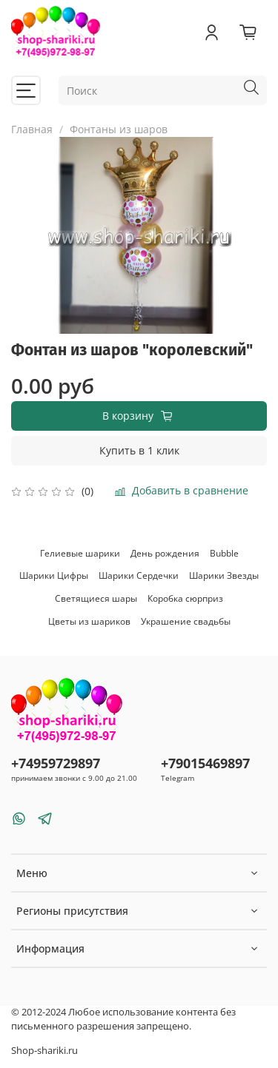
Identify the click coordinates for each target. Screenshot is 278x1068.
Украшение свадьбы (186, 621)
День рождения (164, 553)
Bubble (224, 553)
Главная (32, 129)
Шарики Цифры (53, 575)
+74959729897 (55, 763)
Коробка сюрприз (185, 598)
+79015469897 (205, 763)
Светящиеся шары (96, 598)
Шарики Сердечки (139, 575)
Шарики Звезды (224, 575)
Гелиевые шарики (80, 553)
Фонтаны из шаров (119, 129)
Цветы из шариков (89, 621)
